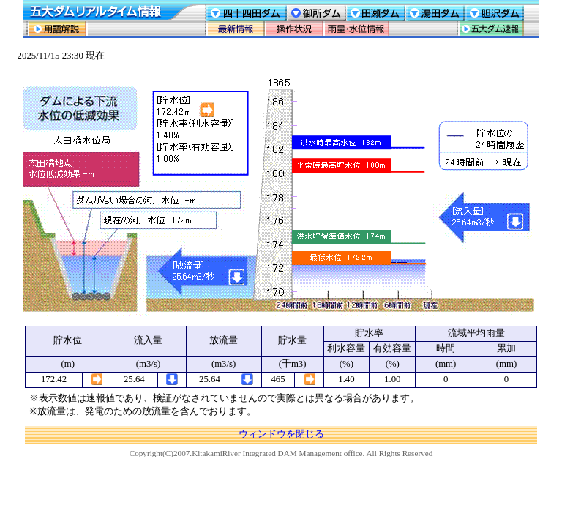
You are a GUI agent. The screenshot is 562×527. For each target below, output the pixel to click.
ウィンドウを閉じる (281, 434)
